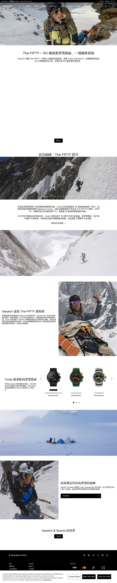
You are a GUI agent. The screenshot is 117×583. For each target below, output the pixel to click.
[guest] (106, 6)
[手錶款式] (36, 6)
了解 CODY (80, 496)
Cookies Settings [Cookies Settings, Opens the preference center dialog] (74, 576)
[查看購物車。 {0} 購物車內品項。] (113, 6)
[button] (109, 6)
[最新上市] (28, 6)
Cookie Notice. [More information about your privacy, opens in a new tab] (47, 580)
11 (71, 196)
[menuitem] (28, 6)
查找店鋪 (107, 1)
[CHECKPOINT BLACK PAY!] (53, 381)
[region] (58, 576)
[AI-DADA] (77, 6)
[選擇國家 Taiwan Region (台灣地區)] (18, 555)
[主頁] (8, 6)
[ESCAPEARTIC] (99, 381)
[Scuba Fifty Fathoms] (66, 6)
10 (68, 196)
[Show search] (102, 6)
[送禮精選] (44, 6)
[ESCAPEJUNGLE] (76, 381)
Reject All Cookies (89, 576)
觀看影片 (58, 140)
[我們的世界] (86, 6)
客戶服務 (102, 1)
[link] (11, 1)
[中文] (113, 1)
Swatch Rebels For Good (26, 1)
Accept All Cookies (104, 576)
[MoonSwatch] (53, 6)
